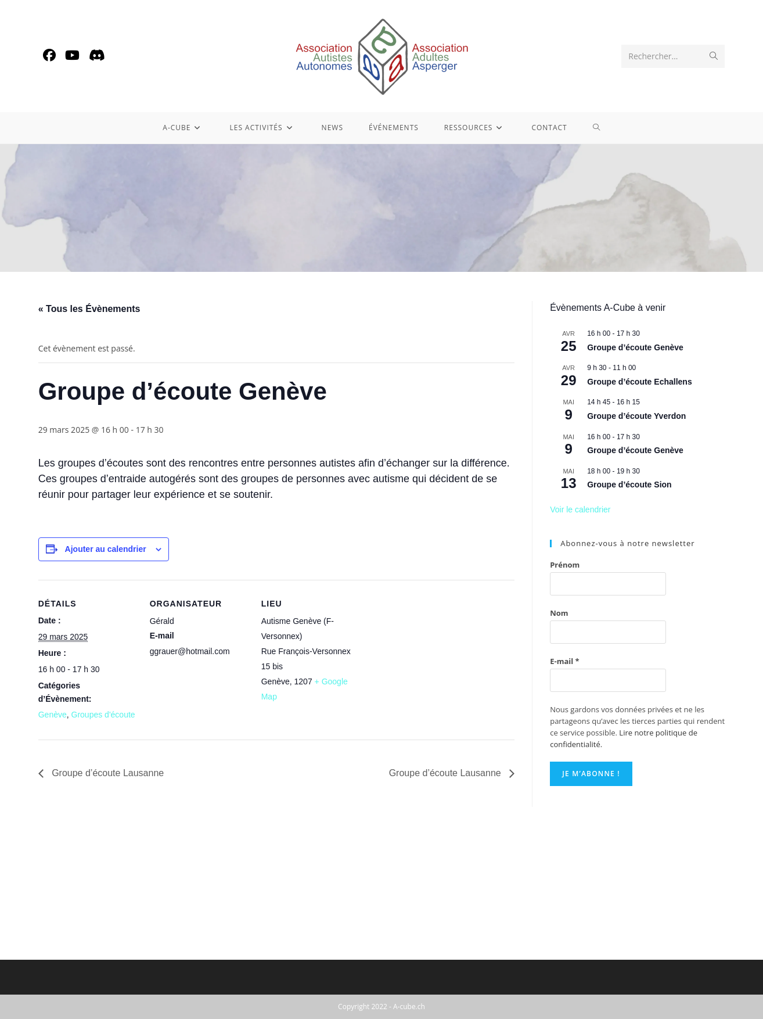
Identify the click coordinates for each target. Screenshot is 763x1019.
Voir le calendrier (580, 509)
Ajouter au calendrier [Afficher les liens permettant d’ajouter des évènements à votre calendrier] (105, 549)
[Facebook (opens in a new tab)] (49, 55)
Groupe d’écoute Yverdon (636, 416)
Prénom (565, 564)
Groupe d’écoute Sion (629, 484)
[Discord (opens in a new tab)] (97, 55)
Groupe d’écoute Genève (635, 347)
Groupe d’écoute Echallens (639, 381)
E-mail (565, 661)
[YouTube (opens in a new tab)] (72, 55)
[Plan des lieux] (434, 659)
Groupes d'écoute (103, 714)
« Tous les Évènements (89, 309)
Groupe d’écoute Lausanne (106, 773)
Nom (559, 613)
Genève (52, 714)
